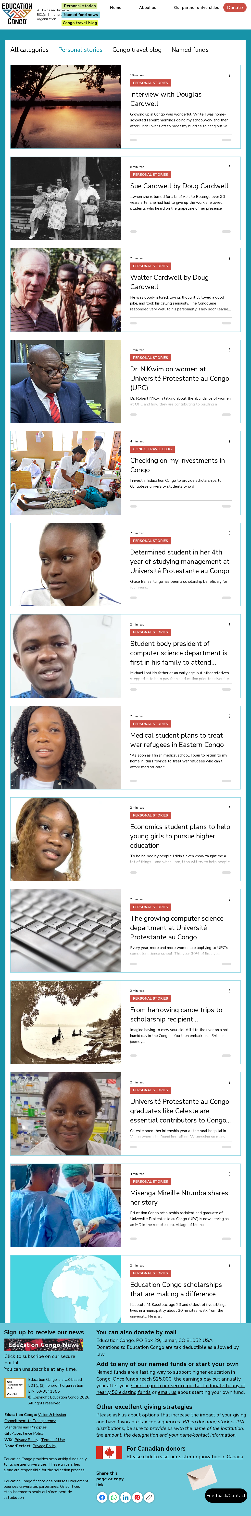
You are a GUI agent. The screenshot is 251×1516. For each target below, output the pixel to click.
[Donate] (235, 7)
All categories (29, 50)
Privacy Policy (26, 1440)
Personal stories (80, 50)
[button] (25, 1427)
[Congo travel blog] (80, 23)
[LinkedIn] (125, 1497)
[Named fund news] (81, 15)
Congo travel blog (137, 50)
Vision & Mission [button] (52, 1414)
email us (167, 1392)
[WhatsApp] (114, 1497)
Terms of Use (53, 1440)
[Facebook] (102, 1497)
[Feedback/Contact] (226, 1495)
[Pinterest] (137, 1497)
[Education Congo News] (43, 1345)
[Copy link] (149, 1497)
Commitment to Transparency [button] (30, 1421)
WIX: (9, 1440)
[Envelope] (201, 1475)
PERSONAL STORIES (150, 83)
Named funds (190, 50)
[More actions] (231, 75)
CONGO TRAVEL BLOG (152, 449)
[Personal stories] (80, 6)
